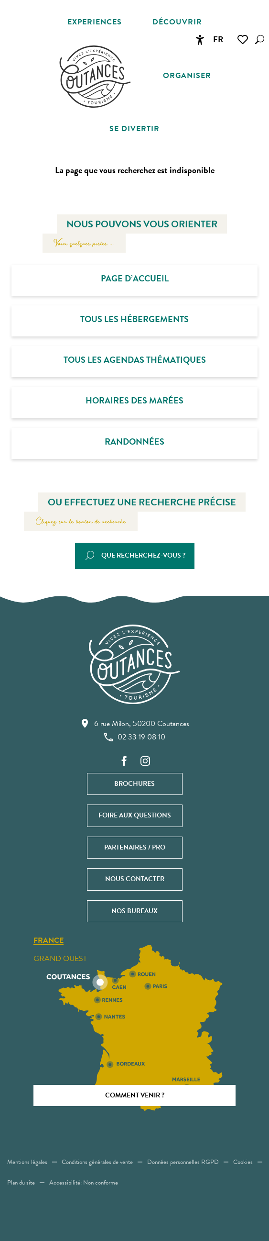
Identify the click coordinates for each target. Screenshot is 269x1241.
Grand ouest (60, 958)
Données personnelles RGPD (183, 1162)
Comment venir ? (134, 1095)
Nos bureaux (134, 911)
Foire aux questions (134, 815)
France (48, 941)
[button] (259, 39)
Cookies (243, 1162)
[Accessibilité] (200, 40)
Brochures (134, 784)
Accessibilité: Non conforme (83, 1182)
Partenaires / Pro (134, 847)
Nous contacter (134, 879)
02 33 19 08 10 (134, 737)
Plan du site (21, 1182)
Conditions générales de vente (97, 1162)
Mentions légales (27, 1162)
